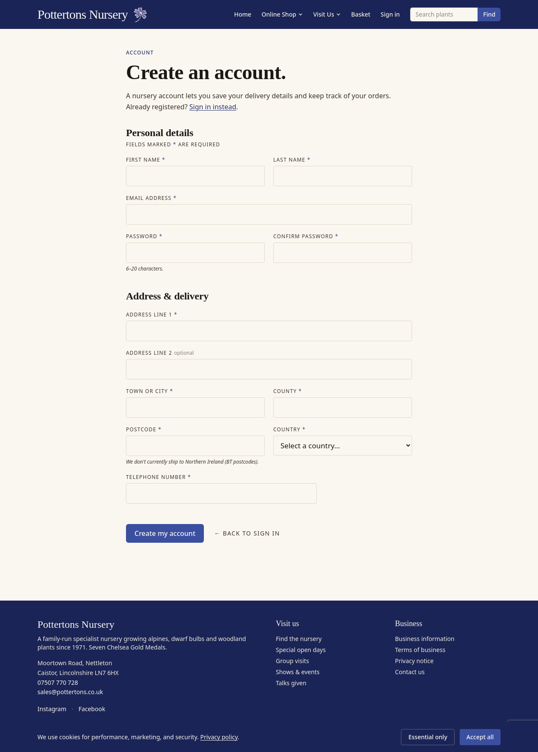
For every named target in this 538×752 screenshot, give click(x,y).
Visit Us (327, 14)
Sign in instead (212, 106)
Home (242, 14)
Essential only (427, 737)
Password (144, 236)
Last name (292, 160)
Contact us (410, 672)
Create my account (164, 533)
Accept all (480, 737)
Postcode (144, 429)
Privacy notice (414, 661)
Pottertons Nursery (92, 14)
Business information (425, 639)
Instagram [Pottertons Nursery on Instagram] (51, 709)
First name (146, 160)
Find (489, 14)
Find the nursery (299, 639)
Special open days (301, 650)
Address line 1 (151, 314)
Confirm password (305, 236)
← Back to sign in (247, 533)
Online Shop (282, 14)
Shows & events (298, 672)
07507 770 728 (57, 682)
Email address (151, 198)
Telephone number (158, 477)
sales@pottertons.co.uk (70, 692)
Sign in (390, 14)
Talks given (291, 683)
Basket (360, 14)
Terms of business (420, 650)
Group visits (292, 661)
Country (289, 429)
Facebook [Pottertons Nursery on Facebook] (91, 709)
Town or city (149, 391)
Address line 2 (160, 353)
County (287, 391)
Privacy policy (219, 737)
